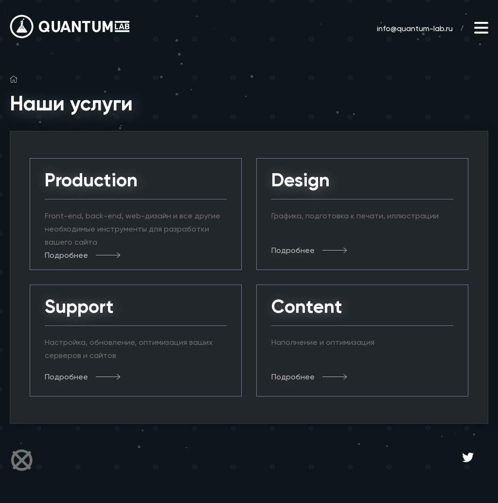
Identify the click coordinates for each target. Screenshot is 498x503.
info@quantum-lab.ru (415, 28)
